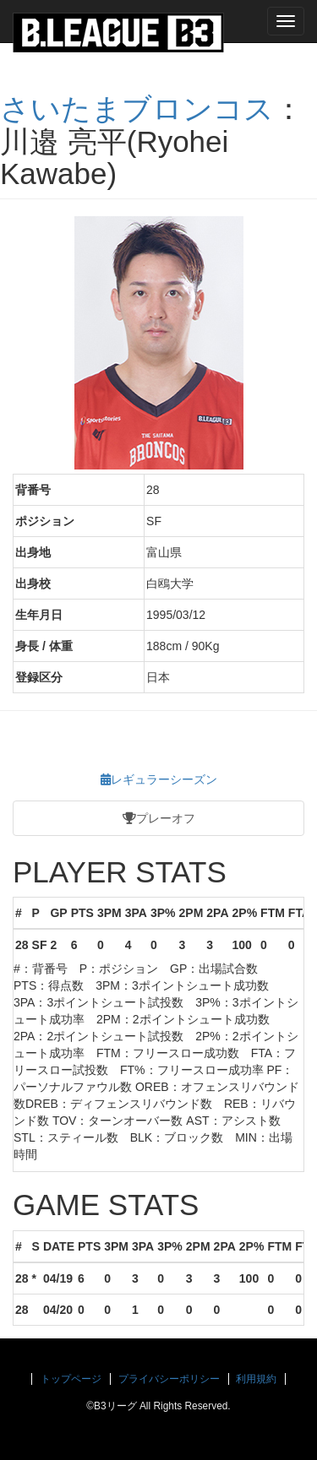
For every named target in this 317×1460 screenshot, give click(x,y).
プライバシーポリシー (169, 1379)
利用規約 (256, 1379)
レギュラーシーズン (159, 779)
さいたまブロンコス (137, 108)
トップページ (71, 1379)
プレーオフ (159, 818)
